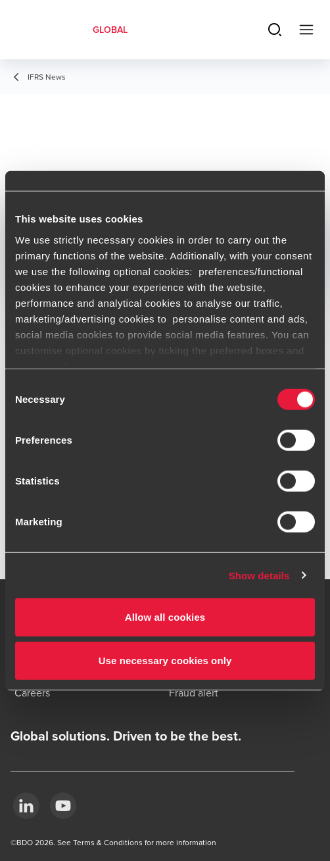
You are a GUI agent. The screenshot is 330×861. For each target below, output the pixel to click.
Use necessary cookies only (165, 659)
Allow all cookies (165, 617)
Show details (259, 575)
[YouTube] (63, 806)
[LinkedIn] (26, 806)
